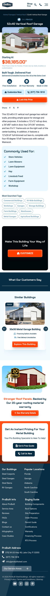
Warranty (29, 531)
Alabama (28, 483)
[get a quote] (25, 446)
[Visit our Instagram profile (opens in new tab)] (26, 583)
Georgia (27, 478)
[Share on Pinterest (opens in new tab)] (17, 107)
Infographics (7, 531)
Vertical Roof (21, 15)
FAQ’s (4, 518)
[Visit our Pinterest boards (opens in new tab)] (32, 583)
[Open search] (35, 4)
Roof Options (31, 509)
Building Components (34, 504)
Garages (12, 15)
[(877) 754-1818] (36, 92)
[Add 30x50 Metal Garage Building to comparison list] (25, 323)
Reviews (5, 513)
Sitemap (39, 579)
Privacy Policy (10, 579)
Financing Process (33, 536)
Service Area (7, 509)
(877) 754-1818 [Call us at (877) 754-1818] (12, 557)
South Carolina (31, 492)
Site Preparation (32, 513)
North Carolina (30, 487)
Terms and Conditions (26, 579)
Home (5, 15)
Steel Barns (7, 483)
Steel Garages (8, 478)
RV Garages (7, 487)
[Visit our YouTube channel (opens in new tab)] (15, 583)
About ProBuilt (8, 504)
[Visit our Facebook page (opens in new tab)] (21, 583)
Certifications (31, 527)
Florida (27, 474)
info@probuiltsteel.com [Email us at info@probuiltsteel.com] (16, 561)
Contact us (7, 527)
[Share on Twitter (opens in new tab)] (13, 107)
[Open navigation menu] (45, 4)
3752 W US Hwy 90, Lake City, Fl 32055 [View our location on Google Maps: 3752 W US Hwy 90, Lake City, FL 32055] (22, 552)
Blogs (4, 522)
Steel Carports (8, 474)
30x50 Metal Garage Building (25, 329)
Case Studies (8, 536)
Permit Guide (31, 522)
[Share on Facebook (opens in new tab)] (9, 107)
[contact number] (40, 4)
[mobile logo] (7, 4)
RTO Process (31, 540)
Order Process (31, 518)
